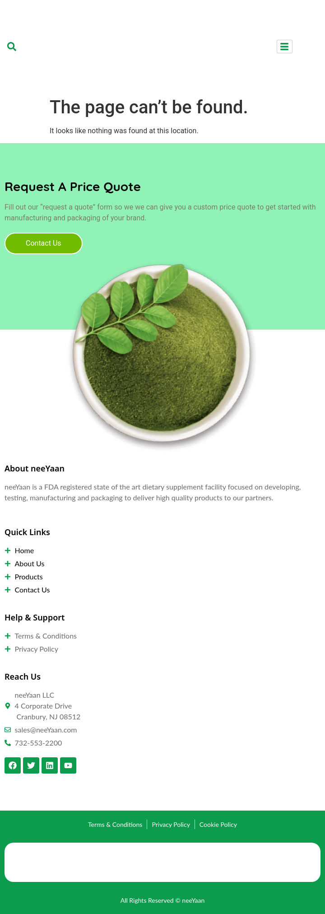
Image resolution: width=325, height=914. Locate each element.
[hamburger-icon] (284, 46)
